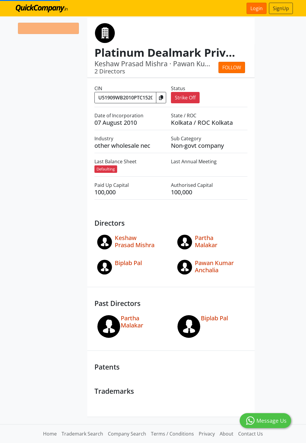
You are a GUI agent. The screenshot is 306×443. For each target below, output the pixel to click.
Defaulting (106, 169)
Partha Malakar (206, 241)
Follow (231, 67)
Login (256, 8)
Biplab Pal (128, 263)
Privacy (207, 433)
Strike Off (185, 97)
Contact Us (250, 433)
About (226, 433)
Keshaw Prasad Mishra (134, 241)
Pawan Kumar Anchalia (214, 266)
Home (50, 433)
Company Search (127, 433)
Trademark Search (82, 433)
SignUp (281, 8)
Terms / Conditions (172, 433)
